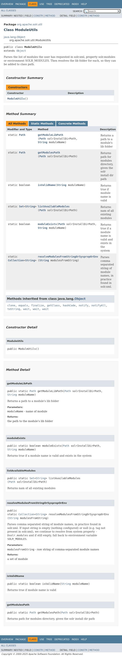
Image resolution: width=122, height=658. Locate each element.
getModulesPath (49, 152)
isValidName (46, 185)
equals (23, 305)
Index (75, 4)
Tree (49, 4)
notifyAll (99, 305)
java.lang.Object (14, 37)
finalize (37, 305)
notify (83, 305)
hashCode (69, 305)
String (42, 142)
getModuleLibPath (50, 134)
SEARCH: (78, 11)
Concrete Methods (71, 123)
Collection (16, 260)
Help (84, 4)
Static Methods (42, 123)
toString (13, 308)
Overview (7, 4)
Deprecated (61, 4)
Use (42, 4)
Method (50, 15)
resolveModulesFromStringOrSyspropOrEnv (68, 256)
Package (20, 4)
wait (26, 308)
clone (11, 305)
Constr (38, 15)
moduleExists (47, 224)
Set (21, 206)
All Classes (8, 10)
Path (22, 134)
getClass (53, 305)
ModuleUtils (16, 98)
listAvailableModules (54, 206)
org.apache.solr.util (29, 24)
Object (21, 50)
